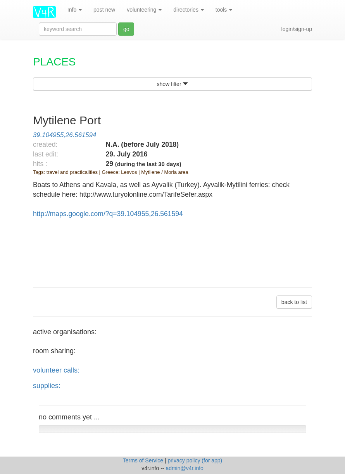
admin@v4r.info (184, 468)
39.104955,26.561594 (64, 135)
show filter (172, 84)
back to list (294, 302)
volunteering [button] (144, 10)
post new (104, 10)
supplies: (46, 386)
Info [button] (74, 10)
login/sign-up (296, 29)
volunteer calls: (56, 370)
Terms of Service (144, 460)
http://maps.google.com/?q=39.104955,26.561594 (108, 214)
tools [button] (224, 10)
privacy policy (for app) (194, 460)
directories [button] (188, 10)
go (126, 29)
